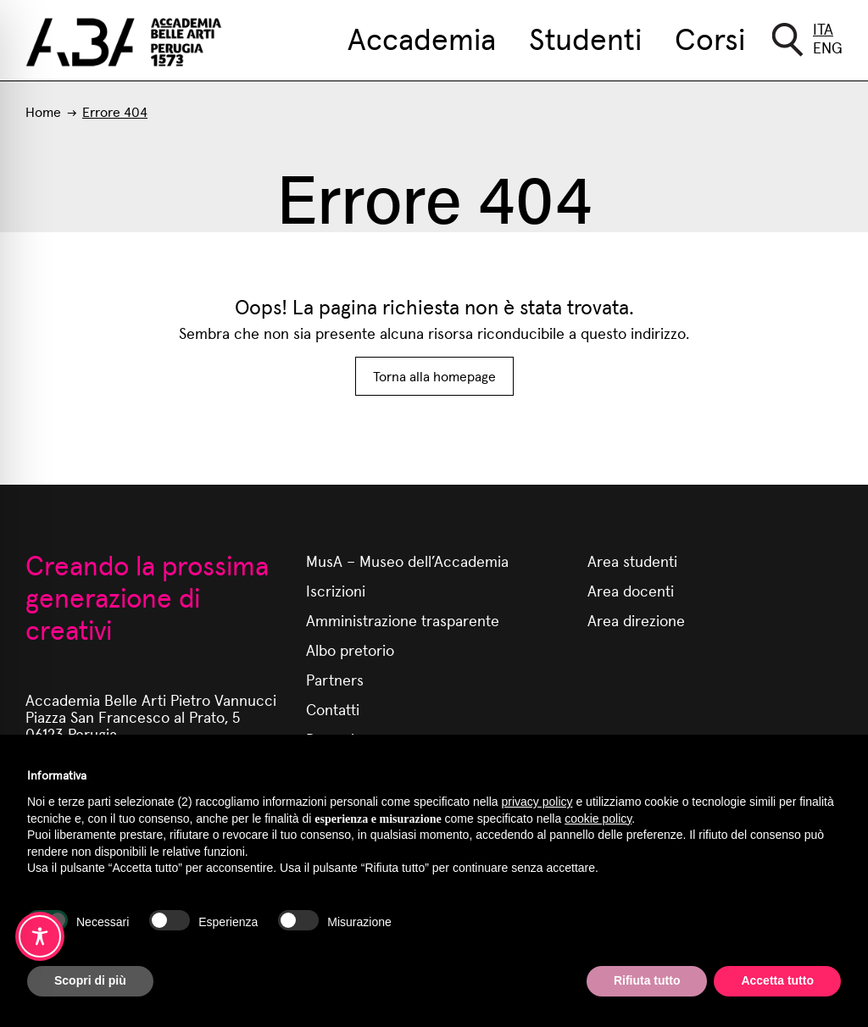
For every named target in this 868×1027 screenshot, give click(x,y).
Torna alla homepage (434, 376)
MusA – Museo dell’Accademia (407, 560)
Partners (335, 679)
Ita (823, 28)
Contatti (332, 708)
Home (43, 111)
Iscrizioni (335, 590)
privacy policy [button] (537, 801)
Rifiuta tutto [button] (647, 980)
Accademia (422, 37)
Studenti (585, 37)
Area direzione (636, 619)
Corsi (710, 37)
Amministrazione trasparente (402, 619)
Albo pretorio (350, 649)
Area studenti (632, 560)
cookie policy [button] (598, 818)
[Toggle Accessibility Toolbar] (40, 936)
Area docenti (630, 590)
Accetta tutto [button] (777, 980)
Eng (828, 47)
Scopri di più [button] (90, 980)
